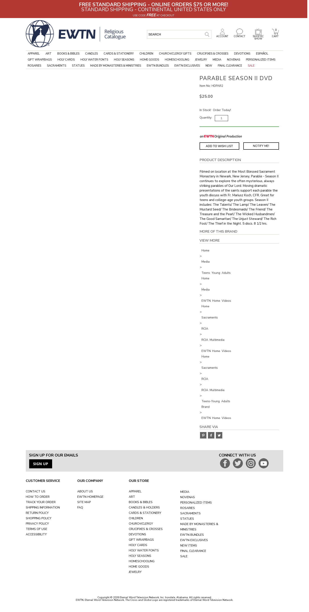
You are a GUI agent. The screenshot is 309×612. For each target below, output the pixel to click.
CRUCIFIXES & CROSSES (146, 529)
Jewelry (201, 60)
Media (217, 60)
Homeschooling (177, 60)
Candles (91, 54)
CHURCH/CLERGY (141, 524)
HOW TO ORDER (38, 497)
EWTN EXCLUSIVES (194, 540)
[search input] (179, 34)
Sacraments (56, 66)
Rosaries (34, 66)
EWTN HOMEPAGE (90, 497)
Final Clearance (230, 66)
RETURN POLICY (37, 513)
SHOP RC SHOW (258, 36)
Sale (251, 66)
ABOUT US (85, 491)
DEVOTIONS (137, 534)
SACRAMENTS (190, 513)
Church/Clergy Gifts (175, 54)
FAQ (80, 507)
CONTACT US (35, 491)
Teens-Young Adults (215, 401)
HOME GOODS (139, 567)
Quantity (205, 118)
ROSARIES (187, 508)
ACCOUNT (222, 35)
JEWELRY (135, 572)
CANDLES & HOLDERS (144, 507)
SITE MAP (84, 502)
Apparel (34, 54)
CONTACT (239, 35)
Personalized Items (260, 60)
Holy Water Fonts (94, 60)
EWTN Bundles (158, 66)
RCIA (204, 329)
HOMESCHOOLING (141, 561)
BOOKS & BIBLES (141, 502)
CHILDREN (136, 518)
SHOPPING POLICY (39, 518)
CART (275, 35)
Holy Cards (66, 60)
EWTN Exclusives (187, 66)
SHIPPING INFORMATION (43, 507)
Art (48, 54)
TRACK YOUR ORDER (41, 502)
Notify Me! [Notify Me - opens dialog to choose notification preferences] (261, 146)
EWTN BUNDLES (192, 535)
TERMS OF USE (36, 529)
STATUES (187, 519)
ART (132, 497)
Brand (205, 407)
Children (146, 54)
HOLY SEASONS (140, 556)
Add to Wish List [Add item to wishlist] (219, 146)
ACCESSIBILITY (36, 534)
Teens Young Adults (216, 273)
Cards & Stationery (119, 54)
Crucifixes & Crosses (212, 54)
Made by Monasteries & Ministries (115, 66)
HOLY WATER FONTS (144, 550)
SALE (184, 556)
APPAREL (135, 491)
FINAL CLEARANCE (193, 551)
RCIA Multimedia (212, 340)
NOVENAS (187, 497)
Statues (78, 66)
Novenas (233, 60)
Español (262, 54)
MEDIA (184, 492)
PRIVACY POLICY (37, 524)
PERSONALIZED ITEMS (196, 503)
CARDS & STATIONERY (145, 513)
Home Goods (149, 60)
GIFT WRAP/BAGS (141, 540)
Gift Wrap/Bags (40, 60)
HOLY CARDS (138, 545)
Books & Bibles (68, 54)
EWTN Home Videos (216, 301)
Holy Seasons (124, 60)
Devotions (242, 54)
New (209, 66)
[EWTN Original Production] (221, 136)
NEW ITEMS (188, 545)
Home (205, 250)
